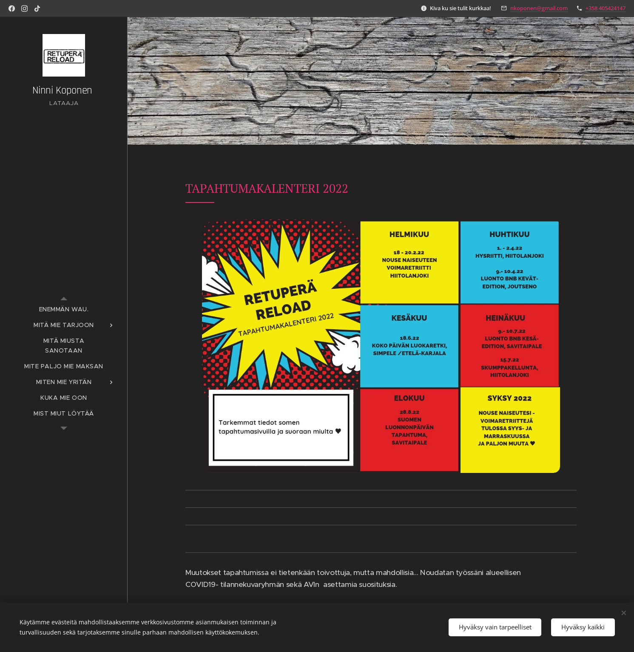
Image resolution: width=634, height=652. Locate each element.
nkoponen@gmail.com (539, 8)
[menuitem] (64, 309)
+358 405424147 (605, 8)
